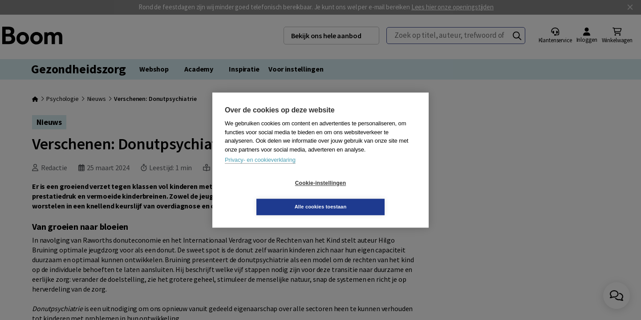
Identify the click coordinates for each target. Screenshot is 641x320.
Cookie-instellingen (267, 195)
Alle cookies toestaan (374, 194)
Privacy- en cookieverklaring (260, 171)
